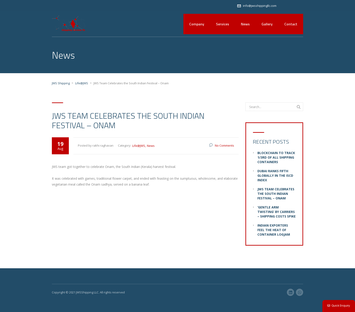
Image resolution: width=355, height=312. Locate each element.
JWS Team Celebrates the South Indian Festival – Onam (275, 193)
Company (196, 24)
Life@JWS (138, 146)
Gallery (267, 24)
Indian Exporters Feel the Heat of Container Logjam (273, 230)
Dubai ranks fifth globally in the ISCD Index (275, 175)
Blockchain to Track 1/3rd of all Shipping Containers (276, 157)
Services (222, 24)
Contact (290, 24)
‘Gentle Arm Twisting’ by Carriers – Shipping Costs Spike (276, 211)
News (245, 24)
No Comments (224, 145)
